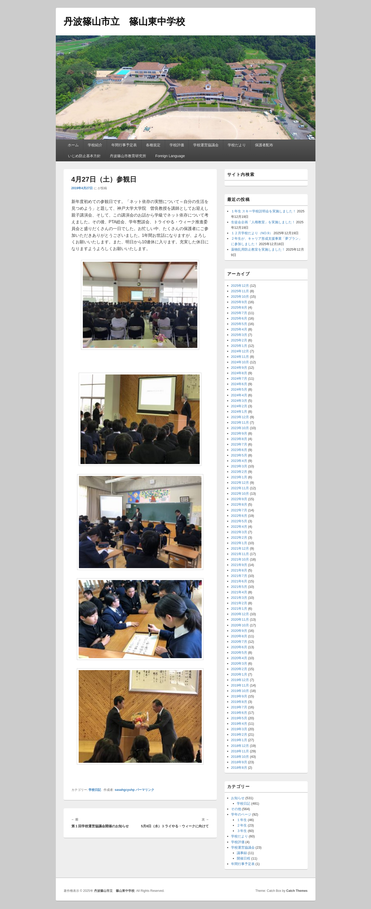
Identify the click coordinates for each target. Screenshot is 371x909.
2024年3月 (239, 401)
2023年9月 (239, 433)
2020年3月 (239, 663)
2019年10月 (240, 691)
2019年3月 (239, 729)
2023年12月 (240, 417)
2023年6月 (239, 450)
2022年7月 (239, 510)
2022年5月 (239, 521)
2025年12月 (240, 286)
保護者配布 (264, 145)
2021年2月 (239, 603)
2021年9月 (239, 565)
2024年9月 (239, 368)
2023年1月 (239, 477)
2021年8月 (239, 570)
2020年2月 (239, 669)
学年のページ (241, 814)
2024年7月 (239, 378)
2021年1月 (239, 609)
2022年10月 (240, 493)
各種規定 (153, 145)
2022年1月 (239, 543)
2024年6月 (239, 384)
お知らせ (238, 798)
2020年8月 (239, 636)
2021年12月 (240, 548)
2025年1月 (239, 346)
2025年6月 (239, 318)
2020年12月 (240, 614)
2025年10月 (240, 296)
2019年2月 (239, 734)
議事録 (242, 853)
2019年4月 (239, 724)
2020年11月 (240, 619)
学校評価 (177, 145)
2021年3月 (239, 598)
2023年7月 (239, 444)
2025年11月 (240, 291)
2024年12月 (240, 351)
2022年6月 (239, 516)
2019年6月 (239, 713)
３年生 (242, 831)
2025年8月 (239, 307)
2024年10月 (240, 362)
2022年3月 (239, 532)
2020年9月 (239, 631)
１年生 (242, 820)
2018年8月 (239, 768)
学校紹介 (95, 145)
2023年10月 (240, 428)
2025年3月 (239, 335)
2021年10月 (240, 559)
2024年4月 (239, 395)
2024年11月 (240, 357)
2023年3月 (239, 466)
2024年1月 (239, 412)
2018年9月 (239, 762)
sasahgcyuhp (125, 790)
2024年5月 (239, 389)
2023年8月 (239, 439)
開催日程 (243, 858)
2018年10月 (240, 757)
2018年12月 (240, 746)
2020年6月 (239, 647)
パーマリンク (145, 790)
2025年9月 (239, 302)
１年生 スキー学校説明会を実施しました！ (263, 211)
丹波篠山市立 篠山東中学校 (124, 21)
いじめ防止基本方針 (84, 156)
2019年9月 (239, 696)
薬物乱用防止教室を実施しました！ (258, 249)
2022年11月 (240, 488)
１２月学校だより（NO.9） (252, 233)
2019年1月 (239, 740)
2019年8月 (239, 702)
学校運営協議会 (206, 145)
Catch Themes (296, 891)
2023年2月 (239, 472)
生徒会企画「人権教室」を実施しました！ (263, 222)
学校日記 (95, 790)
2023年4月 (239, 461)
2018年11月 (240, 751)
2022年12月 (240, 483)
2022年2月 (239, 537)
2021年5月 (239, 587)
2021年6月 (239, 581)
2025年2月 (239, 340)
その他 (236, 809)
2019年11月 (240, 685)
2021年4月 (239, 592)
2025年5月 (239, 324)
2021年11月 (240, 554)
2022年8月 (239, 504)
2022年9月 (239, 499)
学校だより (237, 145)
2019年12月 (240, 680)
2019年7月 (239, 707)
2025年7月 (239, 313)
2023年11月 (240, 422)
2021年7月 (239, 576)
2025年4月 (239, 329)
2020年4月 (239, 658)
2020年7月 (239, 642)
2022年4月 (239, 527)
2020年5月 (239, 652)
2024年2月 (239, 406)
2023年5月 (239, 455)
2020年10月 (240, 625)
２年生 (242, 825)
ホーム (73, 145)
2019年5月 (239, 718)
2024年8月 (239, 373)
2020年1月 (239, 674)
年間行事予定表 (124, 145)
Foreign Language (170, 156)
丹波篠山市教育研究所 (128, 156)
